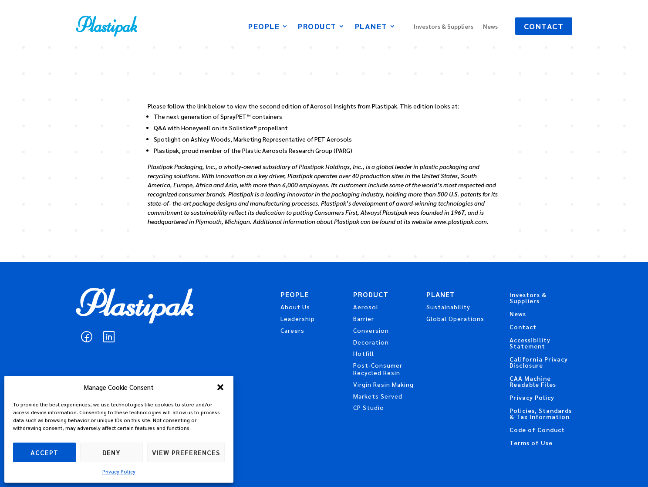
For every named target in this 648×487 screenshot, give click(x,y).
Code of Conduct (537, 429)
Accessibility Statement (530, 343)
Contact (544, 26)
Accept (44, 452)
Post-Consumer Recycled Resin (377, 368)
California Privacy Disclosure (539, 362)
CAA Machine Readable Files (533, 381)
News (490, 26)
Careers (292, 330)
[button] (220, 387)
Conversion (371, 330)
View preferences (186, 452)
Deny (111, 452)
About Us (295, 307)
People (264, 27)
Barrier (363, 318)
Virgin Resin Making (383, 384)
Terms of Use (531, 443)
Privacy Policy (118, 471)
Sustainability (448, 307)
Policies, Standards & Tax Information (541, 413)
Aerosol (365, 307)
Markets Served (377, 396)
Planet (371, 27)
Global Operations (455, 318)
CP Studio (368, 407)
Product (317, 27)
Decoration (371, 342)
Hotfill (363, 353)
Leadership (297, 318)
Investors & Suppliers (443, 26)
